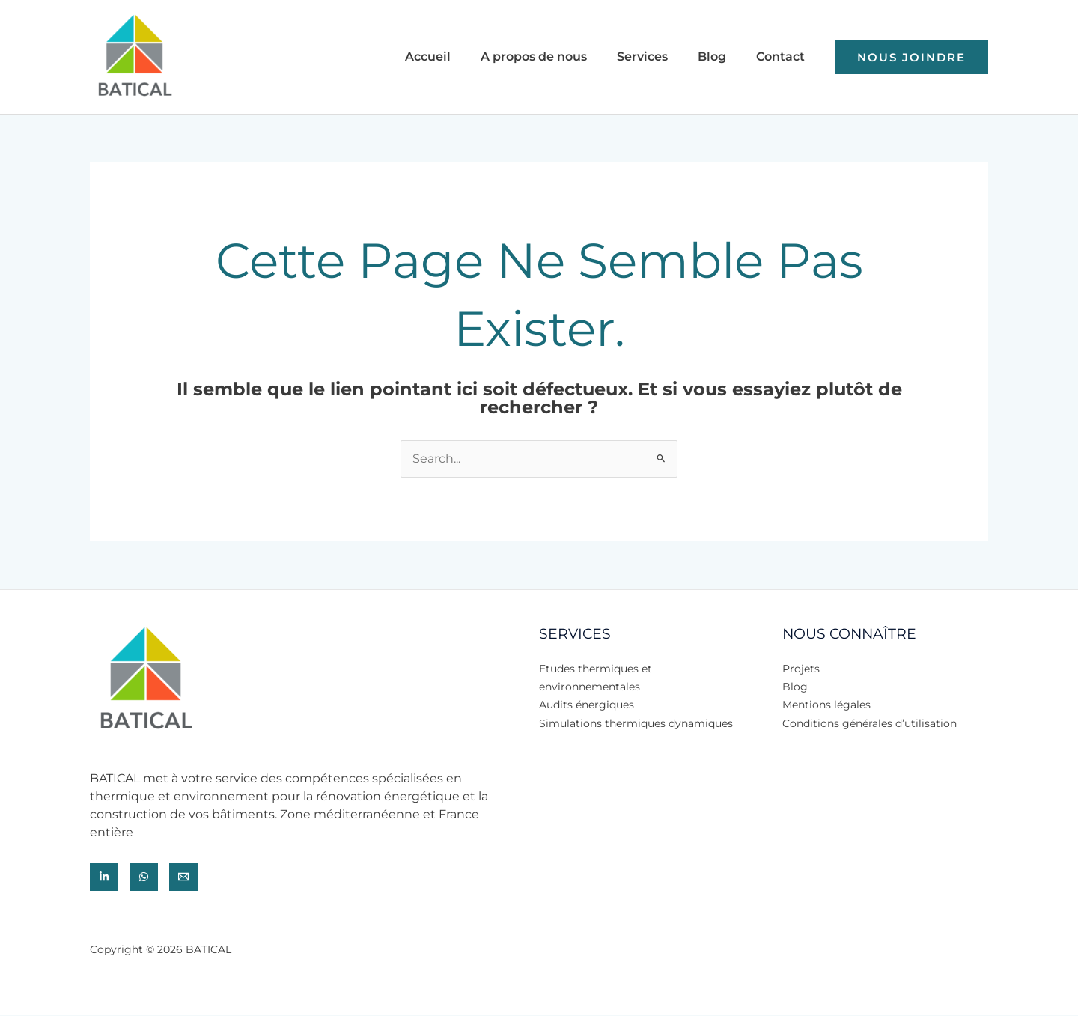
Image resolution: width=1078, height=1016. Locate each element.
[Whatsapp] (144, 877)
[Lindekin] (104, 877)
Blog (795, 686)
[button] (911, 57)
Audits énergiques (586, 704)
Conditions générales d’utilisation (869, 722)
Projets (801, 668)
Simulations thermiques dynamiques (636, 722)
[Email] (183, 877)
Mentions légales (826, 704)
